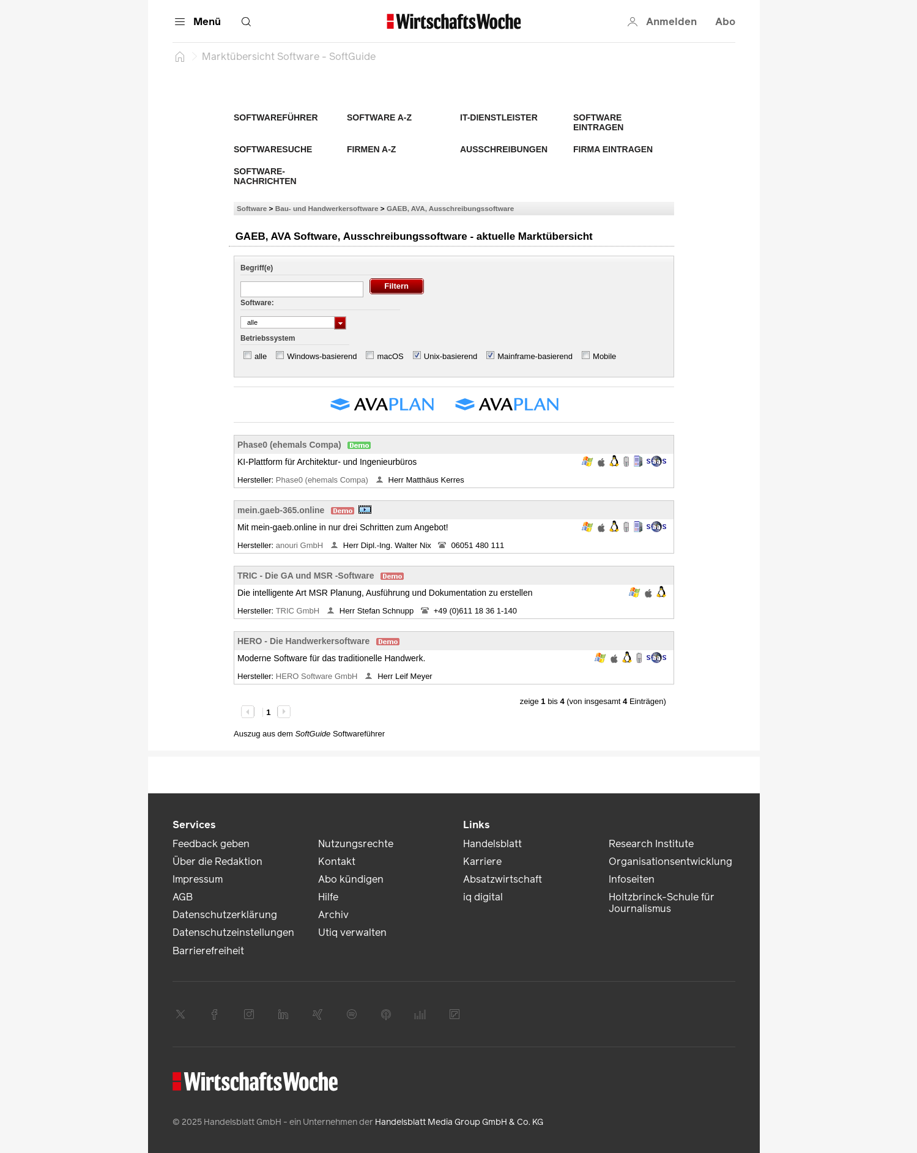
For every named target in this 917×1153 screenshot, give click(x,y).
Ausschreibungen (504, 149)
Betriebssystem (267, 338)
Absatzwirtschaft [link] (502, 879)
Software (252, 208)
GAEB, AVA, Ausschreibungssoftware (450, 208)
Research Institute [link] (651, 844)
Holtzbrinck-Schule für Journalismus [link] (662, 903)
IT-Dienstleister (499, 117)
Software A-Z (379, 117)
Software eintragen (598, 122)
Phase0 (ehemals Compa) (289, 445)
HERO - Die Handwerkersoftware (303, 641)
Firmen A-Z (371, 149)
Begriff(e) (256, 268)
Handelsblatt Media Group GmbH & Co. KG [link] (459, 1122)
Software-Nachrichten (265, 176)
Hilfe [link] (328, 897)
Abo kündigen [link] (351, 879)
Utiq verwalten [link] (352, 932)
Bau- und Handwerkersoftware (327, 208)
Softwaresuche (273, 149)
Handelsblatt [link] (492, 844)
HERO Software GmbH (318, 676)
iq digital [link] (483, 897)
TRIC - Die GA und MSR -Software (305, 575)
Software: (257, 302)
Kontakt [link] (336, 862)
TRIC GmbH (299, 610)
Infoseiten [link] (632, 879)
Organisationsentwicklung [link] (670, 862)
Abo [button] (725, 22)
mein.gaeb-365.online (280, 510)
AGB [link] (183, 897)
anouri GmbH (300, 545)
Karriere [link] (482, 862)
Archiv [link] (333, 915)
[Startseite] (180, 56)
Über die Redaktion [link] (217, 862)
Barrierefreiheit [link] (208, 951)
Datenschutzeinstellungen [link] (233, 932)
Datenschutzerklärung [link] (225, 915)
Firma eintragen (613, 149)
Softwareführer (276, 117)
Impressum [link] (198, 879)
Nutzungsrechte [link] (355, 844)
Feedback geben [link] (211, 844)
